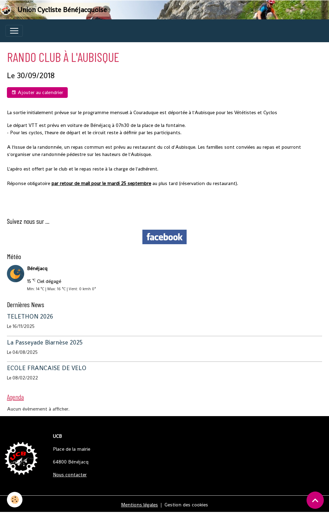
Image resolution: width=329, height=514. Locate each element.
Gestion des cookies (186, 505)
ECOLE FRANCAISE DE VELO (46, 368)
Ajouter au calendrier (37, 92)
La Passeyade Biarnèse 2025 (45, 342)
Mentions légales (139, 505)
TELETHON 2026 (30, 316)
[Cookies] (14, 499)
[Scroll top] (315, 500)
